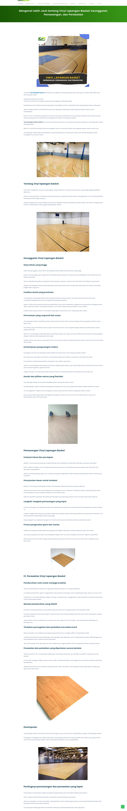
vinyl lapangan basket (37, 93)
